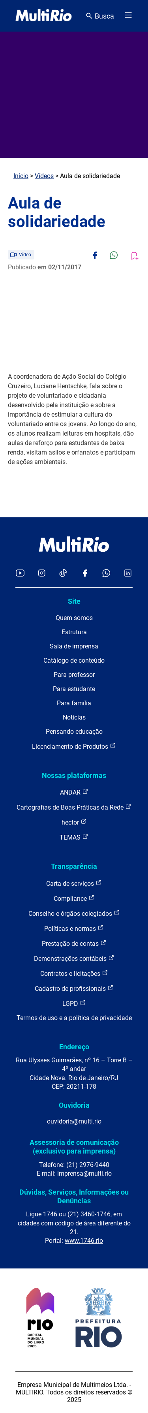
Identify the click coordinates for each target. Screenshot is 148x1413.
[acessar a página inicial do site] (43, 16)
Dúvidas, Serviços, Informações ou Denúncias (74, 1196)
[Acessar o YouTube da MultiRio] (20, 573)
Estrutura (74, 632)
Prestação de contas (74, 943)
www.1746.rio (84, 1240)
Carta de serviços (74, 883)
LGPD (74, 1003)
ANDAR (74, 792)
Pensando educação (74, 731)
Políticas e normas (74, 928)
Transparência (74, 866)
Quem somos (74, 618)
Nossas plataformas (74, 775)
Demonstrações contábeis (74, 958)
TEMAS (74, 837)
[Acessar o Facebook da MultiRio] (85, 573)
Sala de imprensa (74, 646)
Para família (74, 703)
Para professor (74, 674)
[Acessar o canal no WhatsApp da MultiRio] (106, 573)
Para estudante (74, 689)
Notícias (74, 717)
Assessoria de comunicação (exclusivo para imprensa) (74, 1146)
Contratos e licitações (74, 973)
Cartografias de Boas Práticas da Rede (74, 807)
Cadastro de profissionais (74, 988)
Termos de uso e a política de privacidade (74, 1018)
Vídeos (44, 176)
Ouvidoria (74, 1105)
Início (20, 176)
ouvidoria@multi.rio (74, 1121)
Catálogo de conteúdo (74, 660)
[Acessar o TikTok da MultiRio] (63, 573)
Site (74, 601)
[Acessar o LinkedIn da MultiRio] (128, 573)
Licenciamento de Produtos (74, 746)
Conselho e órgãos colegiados (74, 913)
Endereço (74, 1047)
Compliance (74, 898)
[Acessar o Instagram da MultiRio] (42, 573)
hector (74, 822)
